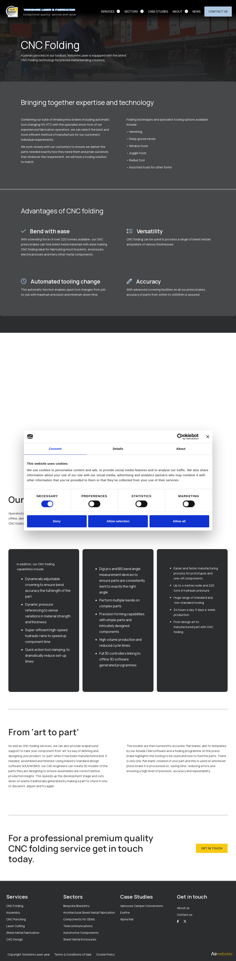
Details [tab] (118, 448)
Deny (57, 521)
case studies (158, 11)
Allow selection (118, 521)
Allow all (179, 521)
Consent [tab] (55, 448)
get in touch (211, 848)
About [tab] (181, 448)
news (196, 11)
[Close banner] (207, 436)
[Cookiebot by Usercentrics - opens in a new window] (180, 436)
